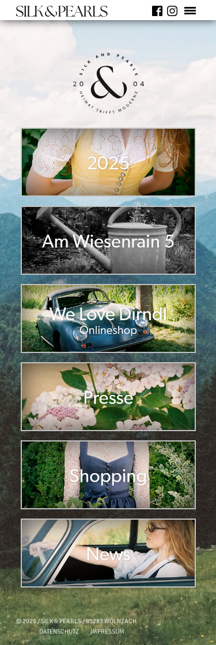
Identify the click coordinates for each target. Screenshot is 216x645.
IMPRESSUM (107, 631)
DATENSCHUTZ (59, 631)
